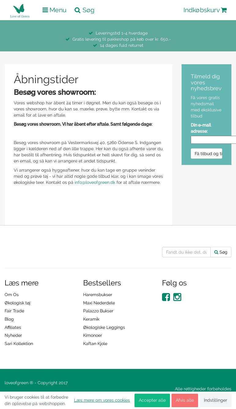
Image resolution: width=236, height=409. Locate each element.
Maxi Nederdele (99, 302)
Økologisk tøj (17, 302)
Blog (9, 319)
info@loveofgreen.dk (95, 182)
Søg (220, 252)
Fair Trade (14, 310)
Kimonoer (92, 335)
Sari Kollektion (19, 343)
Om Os (12, 294)
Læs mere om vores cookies (102, 400)
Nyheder (13, 335)
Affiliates (13, 327)
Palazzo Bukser (98, 310)
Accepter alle (152, 400)
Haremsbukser (97, 294)
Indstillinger (215, 400)
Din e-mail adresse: (201, 128)
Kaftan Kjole (95, 343)
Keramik (91, 319)
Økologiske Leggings (104, 327)
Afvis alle (185, 400)
